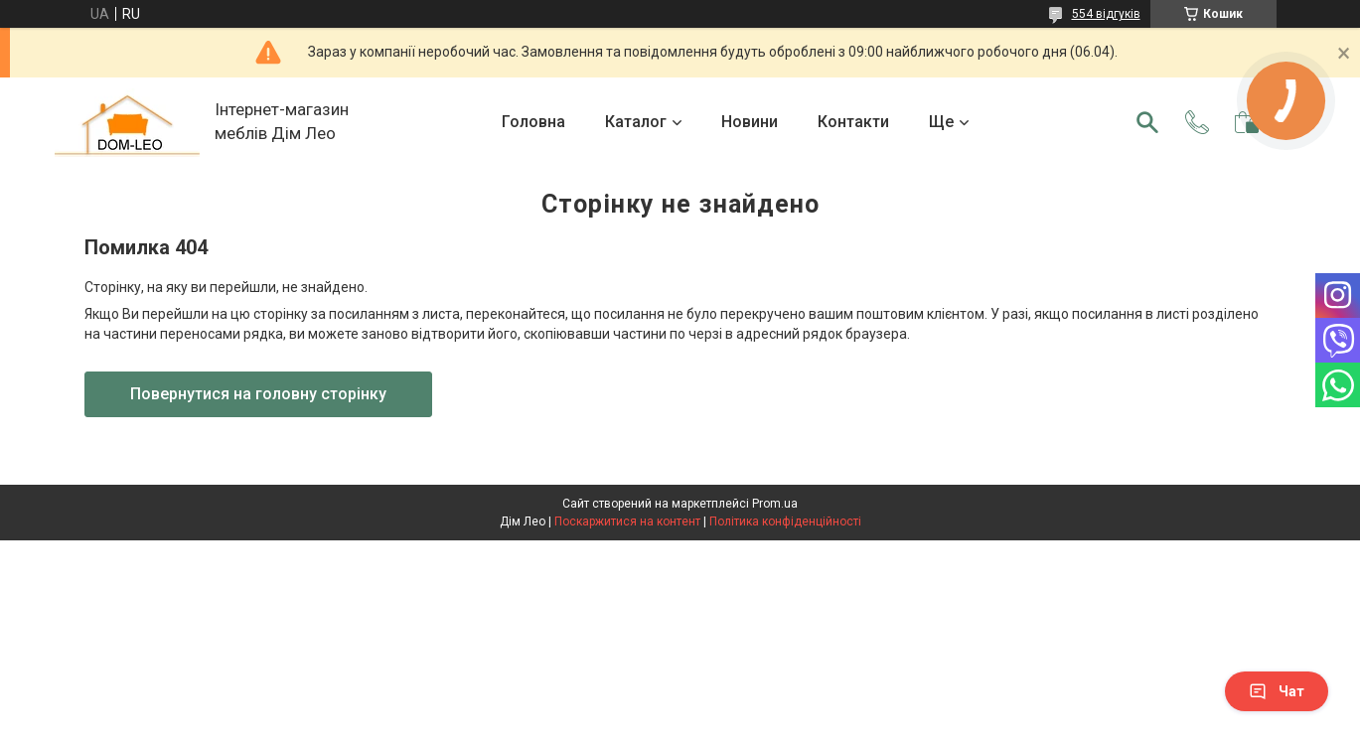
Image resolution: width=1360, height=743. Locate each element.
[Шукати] (1147, 122)
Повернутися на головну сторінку (258, 393)
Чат (1276, 691)
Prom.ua (775, 504)
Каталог (636, 121)
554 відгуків (1106, 14)
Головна (533, 121)
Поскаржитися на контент (627, 521)
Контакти (853, 121)
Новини (749, 121)
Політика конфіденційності (785, 521)
